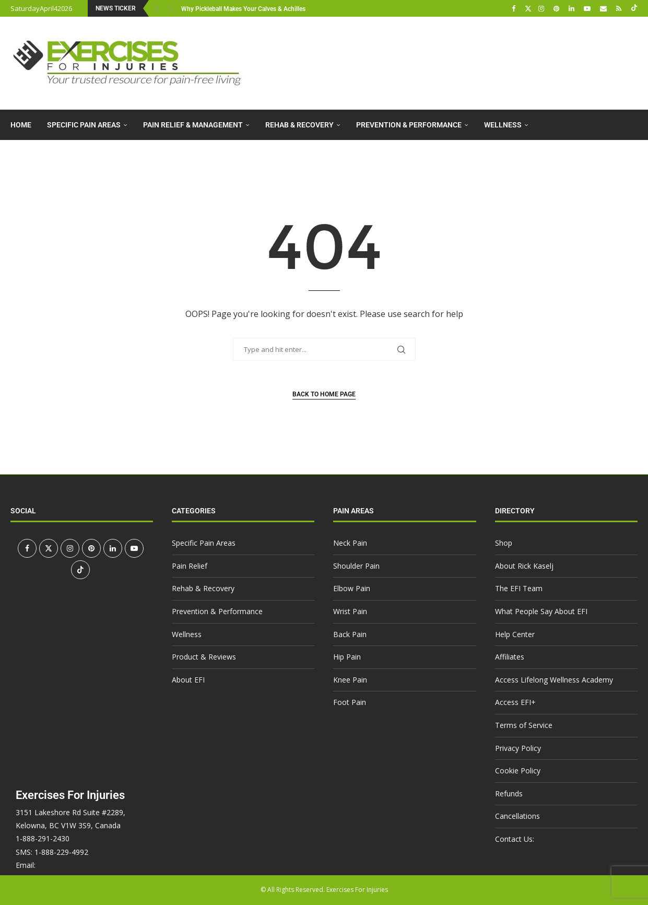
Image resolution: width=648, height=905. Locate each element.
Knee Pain (350, 680)
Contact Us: (514, 839)
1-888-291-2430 (42, 838)
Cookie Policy (517, 770)
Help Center (515, 634)
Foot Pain (349, 702)
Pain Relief (189, 566)
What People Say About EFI (541, 611)
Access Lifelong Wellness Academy (554, 680)
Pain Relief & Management (193, 125)
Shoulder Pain (356, 566)
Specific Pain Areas (84, 125)
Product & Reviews (46, 155)
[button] (158, 8)
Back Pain (350, 634)
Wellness (503, 125)
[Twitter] (528, 8)
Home (20, 125)
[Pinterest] (557, 8)
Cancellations (517, 816)
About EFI (123, 155)
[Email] (604, 8)
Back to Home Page (324, 394)
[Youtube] (588, 8)
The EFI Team (519, 588)
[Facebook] (515, 8)
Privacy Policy (518, 748)
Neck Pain (350, 543)
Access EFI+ (515, 702)
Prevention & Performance (409, 125)
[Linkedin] (573, 8)
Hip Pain (347, 657)
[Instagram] (542, 8)
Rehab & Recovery (299, 125)
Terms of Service (523, 725)
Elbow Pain (351, 588)
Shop (503, 543)
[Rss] (620, 8)
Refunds (509, 793)
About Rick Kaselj (524, 566)
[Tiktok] (634, 8)
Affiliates (509, 657)
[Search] (632, 186)
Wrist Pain (350, 611)
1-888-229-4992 (61, 852)
